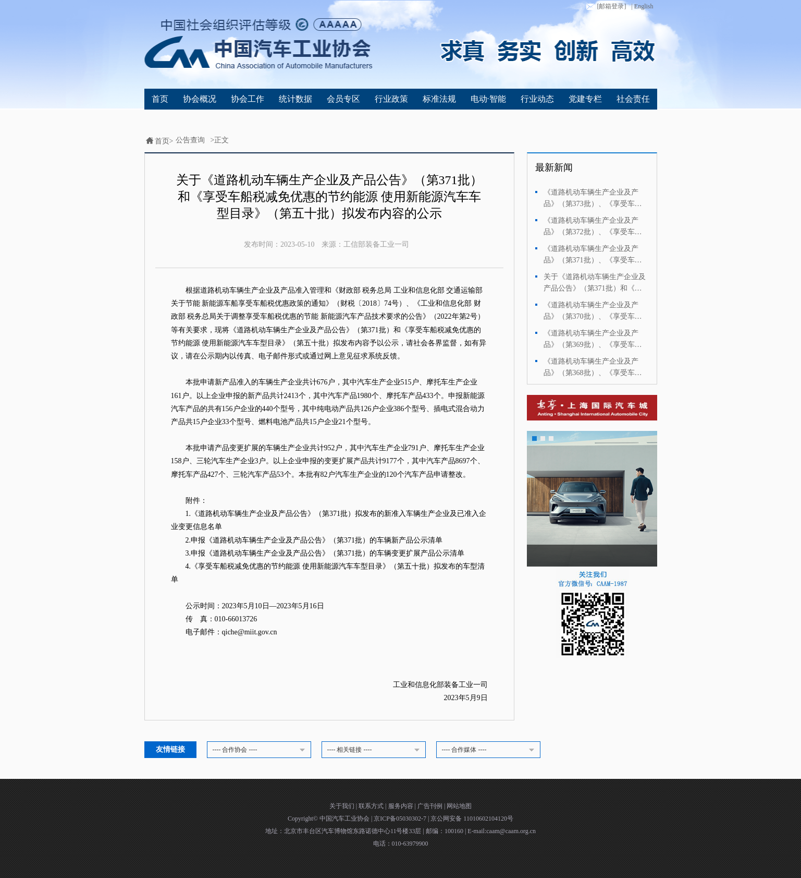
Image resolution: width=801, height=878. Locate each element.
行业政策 (391, 98)
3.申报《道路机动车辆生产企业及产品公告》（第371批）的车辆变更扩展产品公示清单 (325, 553)
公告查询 (190, 140)
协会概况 (199, 98)
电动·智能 (488, 98)
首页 (160, 98)
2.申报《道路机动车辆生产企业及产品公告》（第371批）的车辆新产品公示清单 (314, 540)
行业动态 (537, 98)
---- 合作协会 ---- (261, 750)
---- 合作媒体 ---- (490, 750)
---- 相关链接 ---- (375, 750)
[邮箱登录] (605, 7)
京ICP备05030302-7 (401, 818)
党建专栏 (585, 98)
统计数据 (295, 98)
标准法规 (439, 98)
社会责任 (633, 98)
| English (642, 6)
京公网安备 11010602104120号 (471, 818)
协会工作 (247, 98)
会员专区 (343, 98)
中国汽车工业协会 (345, 818)
